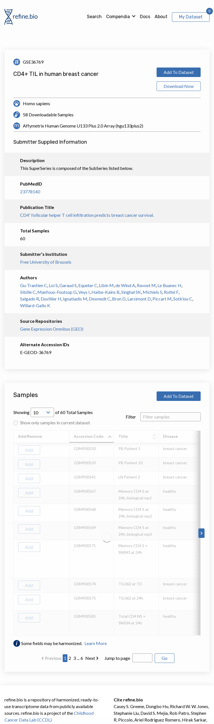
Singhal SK (131, 292)
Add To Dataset (179, 72)
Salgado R (29, 298)
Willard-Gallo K (35, 305)
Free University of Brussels (45, 261)
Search (94, 16)
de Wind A (125, 285)
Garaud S (68, 285)
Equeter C (87, 285)
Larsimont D (139, 298)
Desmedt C (99, 298)
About (161, 16)
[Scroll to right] (201, 533)
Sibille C (28, 292)
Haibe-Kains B (105, 292)
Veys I (84, 292)
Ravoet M (146, 285)
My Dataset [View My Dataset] (191, 17)
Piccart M (162, 298)
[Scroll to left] (12, 533)
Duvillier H (51, 298)
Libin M (106, 285)
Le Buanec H (169, 285)
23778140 (30, 191)
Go (164, 658)
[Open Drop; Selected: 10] (42, 412)
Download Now (179, 86)
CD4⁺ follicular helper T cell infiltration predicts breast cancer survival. (87, 215)
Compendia (118, 16)
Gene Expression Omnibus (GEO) (51, 328)
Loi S (53, 285)
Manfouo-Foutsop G (57, 292)
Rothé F (171, 292)
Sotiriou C (182, 298)
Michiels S (152, 292)
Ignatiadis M (75, 298)
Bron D (119, 298)
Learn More (95, 643)
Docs (145, 16)
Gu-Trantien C (33, 285)
